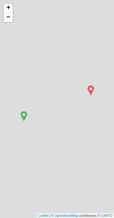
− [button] (8, 17)
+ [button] (8, 8)
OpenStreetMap (66, 215)
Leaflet (43, 215)
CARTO (106, 215)
